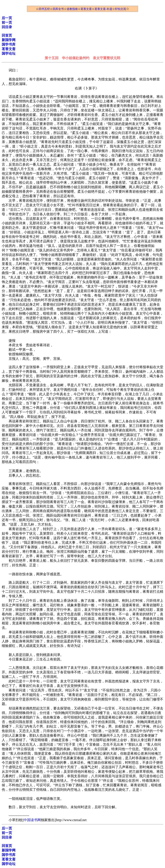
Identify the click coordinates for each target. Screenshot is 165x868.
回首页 (7, 35)
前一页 (7, 22)
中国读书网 (32, 820)
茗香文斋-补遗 (103, 9)
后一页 (7, 18)
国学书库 (8, 44)
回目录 (7, 27)
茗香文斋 (86, 9)
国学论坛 (8, 53)
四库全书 (58, 9)
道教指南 (72, 9)
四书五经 (44, 9)
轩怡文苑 (120, 9)
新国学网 (8, 40)
